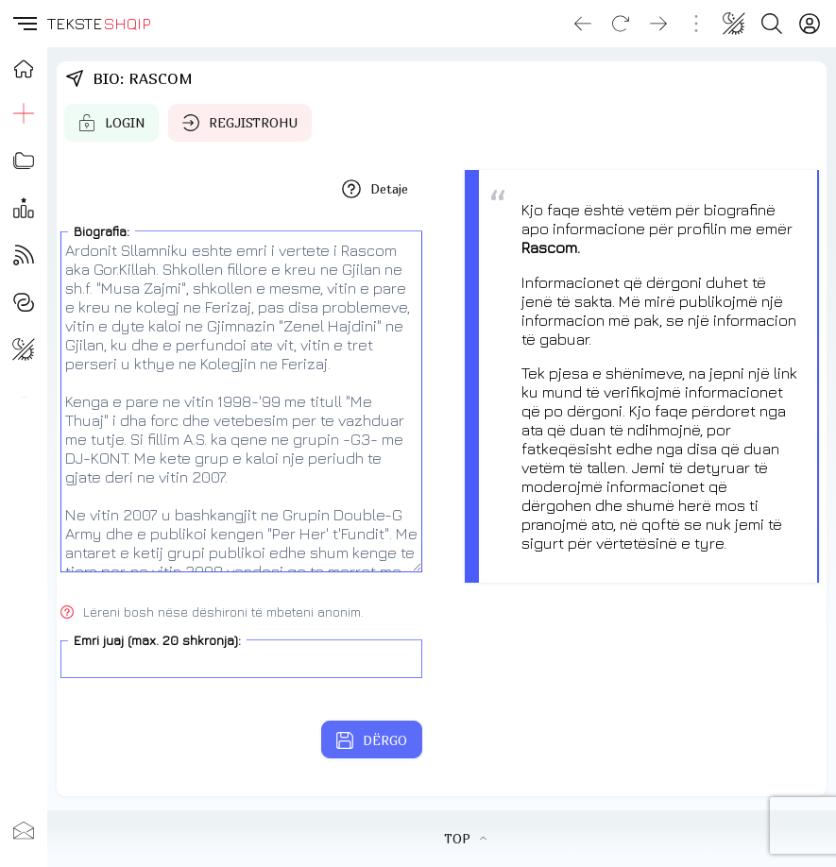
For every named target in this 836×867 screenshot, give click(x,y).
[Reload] (621, 23)
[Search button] (772, 23)
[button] (23, 23)
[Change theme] (734, 23)
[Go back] (583, 23)
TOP (465, 838)
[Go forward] (658, 23)
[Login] (809, 23)
